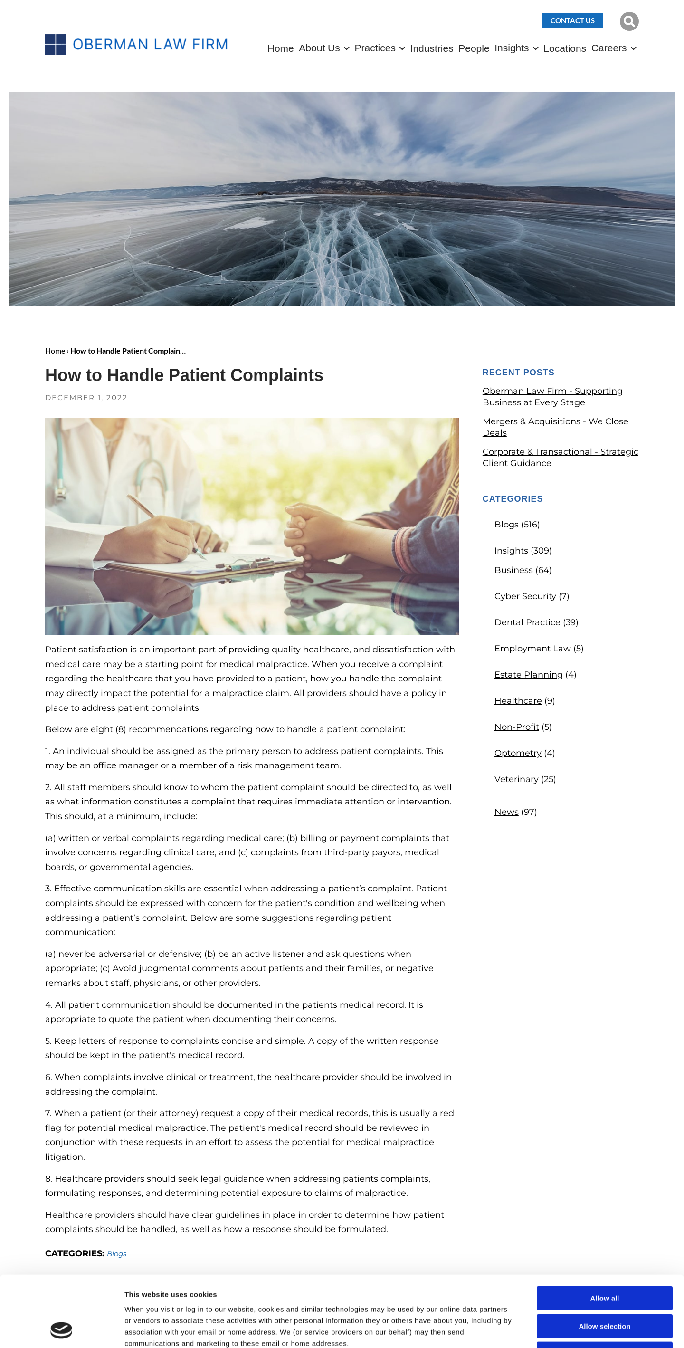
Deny (605, 1287)
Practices (375, 47)
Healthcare (518, 701)
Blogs (506, 524)
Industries (432, 48)
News (506, 812)
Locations (564, 48)
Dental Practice (527, 622)
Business (513, 570)
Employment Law (532, 648)
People (473, 48)
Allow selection (604, 1260)
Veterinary (516, 779)
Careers (609, 47)
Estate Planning (528, 674)
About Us (319, 47)
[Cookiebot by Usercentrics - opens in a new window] (61, 1329)
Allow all (604, 1232)
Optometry (518, 753)
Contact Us (573, 20)
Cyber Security (525, 596)
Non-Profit (516, 727)
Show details (498, 1329)
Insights (511, 47)
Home (280, 48)
